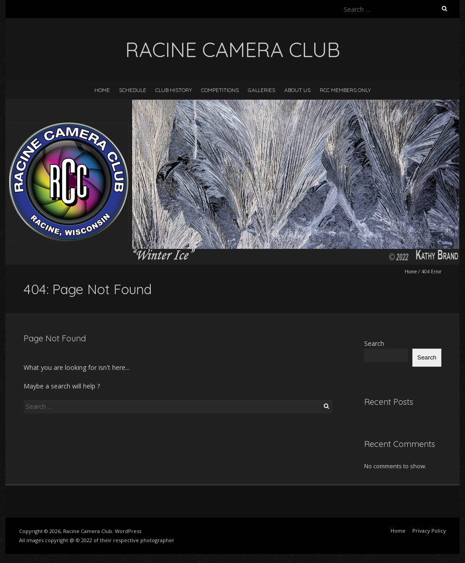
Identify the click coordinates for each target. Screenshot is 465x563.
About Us (297, 90)
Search (374, 343)
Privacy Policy (429, 530)
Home (102, 90)
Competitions (220, 90)
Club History (173, 90)
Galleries (261, 90)
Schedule (132, 90)
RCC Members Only (345, 90)
